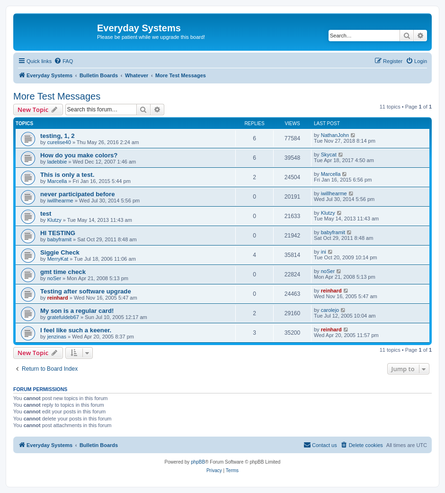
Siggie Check (60, 252)
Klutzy (54, 220)
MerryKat (58, 259)
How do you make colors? (78, 155)
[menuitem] (63, 61)
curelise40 (59, 142)
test (45, 213)
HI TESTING (57, 233)
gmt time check (63, 271)
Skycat (329, 154)
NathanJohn (335, 135)
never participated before (77, 194)
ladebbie (57, 161)
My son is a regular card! (77, 310)
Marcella (57, 181)
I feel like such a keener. (75, 330)
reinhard (57, 298)
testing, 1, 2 (57, 135)
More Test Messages (56, 96)
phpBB (198, 462)
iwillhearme (60, 200)
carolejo (330, 310)
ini (323, 252)
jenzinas (56, 336)
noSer (54, 278)
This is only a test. (67, 174)
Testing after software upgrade (85, 291)
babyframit (59, 239)
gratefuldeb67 (63, 317)
